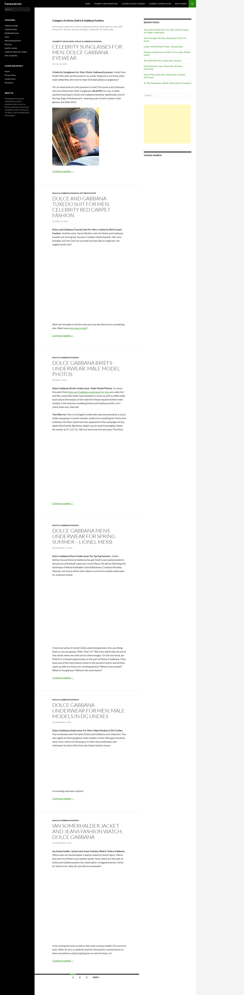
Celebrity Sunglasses (63, 41)
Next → (97, 977)
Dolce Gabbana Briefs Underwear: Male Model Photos (86, 368)
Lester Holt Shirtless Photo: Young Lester (163, 46)
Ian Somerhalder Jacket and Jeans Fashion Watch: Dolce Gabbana (87, 831)
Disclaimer (9, 82)
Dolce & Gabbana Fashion (88, 41)
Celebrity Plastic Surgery (133, 4)
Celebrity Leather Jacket (160, 4)
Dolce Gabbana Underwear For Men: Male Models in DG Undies (88, 710)
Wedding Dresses (12, 33)
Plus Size (8, 44)
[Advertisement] (167, 124)
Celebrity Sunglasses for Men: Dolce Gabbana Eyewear (87, 52)
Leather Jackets (11, 48)
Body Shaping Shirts (13, 40)
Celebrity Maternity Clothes (16, 52)
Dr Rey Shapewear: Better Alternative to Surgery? (167, 83)
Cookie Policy (10, 79)
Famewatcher (13, 3)
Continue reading (63, 171)
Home (87, 4)
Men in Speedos (11, 55)
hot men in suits (78, 328)
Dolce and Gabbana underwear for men (88, 391)
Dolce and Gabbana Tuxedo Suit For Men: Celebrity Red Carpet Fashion (81, 206)
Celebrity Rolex (11, 29)
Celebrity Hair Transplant (106, 4)
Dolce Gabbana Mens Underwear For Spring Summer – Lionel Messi (83, 536)
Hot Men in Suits (88, 193)
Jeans (7, 37)
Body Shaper (181, 4)
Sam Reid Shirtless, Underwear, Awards (162, 60)
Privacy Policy (10, 75)
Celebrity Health (11, 25)
